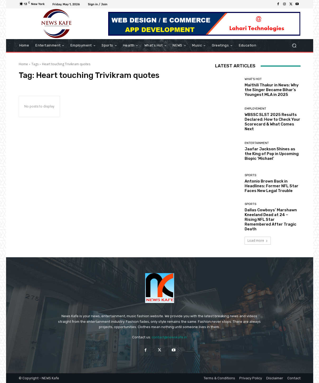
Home (23, 64)
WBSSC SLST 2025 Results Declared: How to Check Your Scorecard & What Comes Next (272, 121)
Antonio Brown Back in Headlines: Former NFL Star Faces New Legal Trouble (271, 186)
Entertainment (257, 143)
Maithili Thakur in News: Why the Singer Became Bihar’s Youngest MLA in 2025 (272, 90)
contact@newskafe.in (169, 337)
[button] (294, 45)
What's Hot (253, 79)
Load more (257, 240)
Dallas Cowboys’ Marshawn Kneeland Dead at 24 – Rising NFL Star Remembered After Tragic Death (271, 219)
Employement (255, 108)
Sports (250, 175)
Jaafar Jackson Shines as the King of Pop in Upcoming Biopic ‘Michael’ (272, 154)
